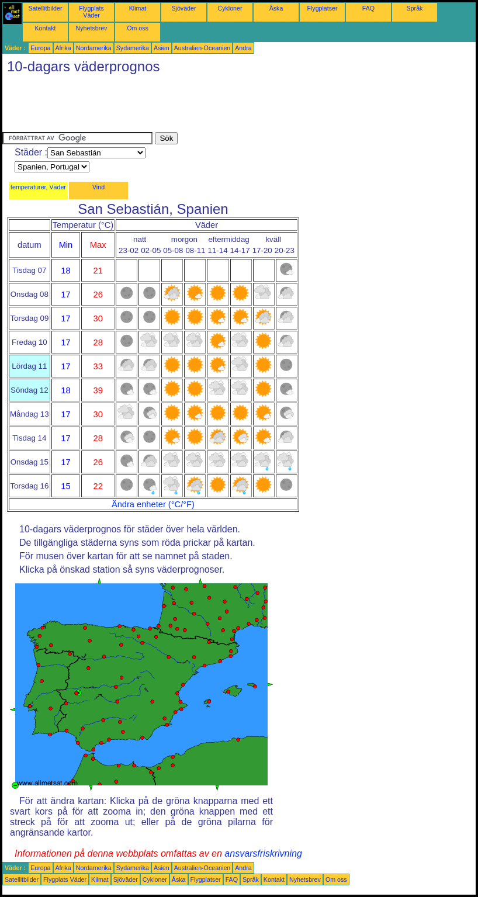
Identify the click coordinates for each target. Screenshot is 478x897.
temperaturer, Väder (38, 187)
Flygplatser (322, 8)
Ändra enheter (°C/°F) (153, 504)
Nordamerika (94, 47)
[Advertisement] (215, 105)
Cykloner (229, 8)
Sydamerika (132, 47)
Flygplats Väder (91, 12)
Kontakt (45, 28)
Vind (98, 187)
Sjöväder (183, 8)
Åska (276, 8)
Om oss (137, 28)
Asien (161, 47)
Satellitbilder (45, 8)
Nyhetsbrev (92, 28)
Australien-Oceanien (202, 47)
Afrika (63, 47)
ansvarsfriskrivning (263, 853)
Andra (243, 47)
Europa (40, 47)
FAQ (368, 8)
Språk (415, 8)
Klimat (138, 8)
